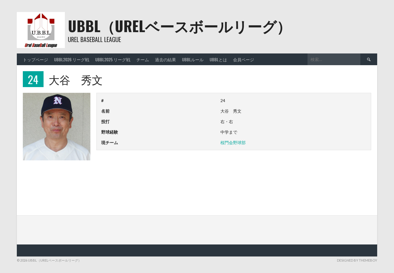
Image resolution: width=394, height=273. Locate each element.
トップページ (35, 59)
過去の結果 (165, 59)
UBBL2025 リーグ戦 (112, 59)
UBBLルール (193, 59)
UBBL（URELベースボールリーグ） (179, 25)
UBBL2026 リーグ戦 (71, 59)
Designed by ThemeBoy (357, 260)
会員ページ (243, 59)
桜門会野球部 (233, 142)
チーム (142, 59)
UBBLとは (218, 59)
